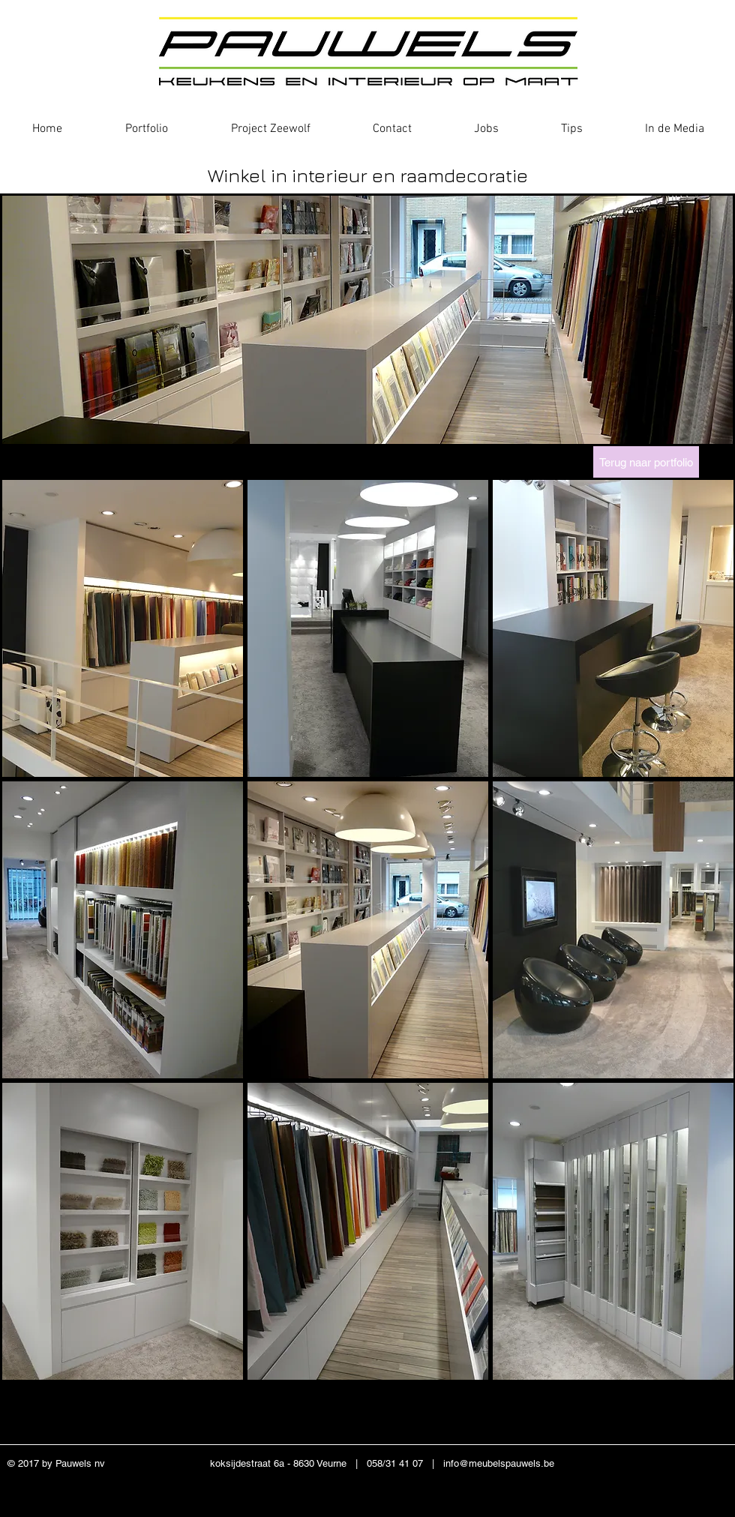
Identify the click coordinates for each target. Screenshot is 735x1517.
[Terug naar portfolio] (646, 462)
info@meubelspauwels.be (498, 1463)
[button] (122, 628)
